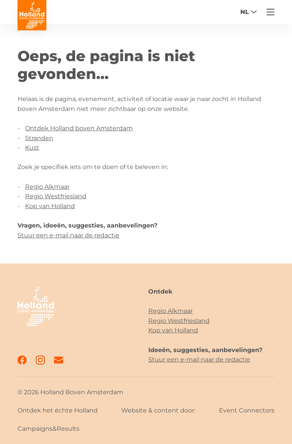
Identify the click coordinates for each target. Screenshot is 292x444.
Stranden (39, 138)
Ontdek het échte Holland (57, 410)
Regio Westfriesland (55, 196)
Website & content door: (158, 410)
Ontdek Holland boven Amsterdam (79, 128)
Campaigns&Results (48, 428)
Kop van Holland (50, 206)
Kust (32, 147)
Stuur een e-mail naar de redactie (68, 235)
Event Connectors (247, 410)
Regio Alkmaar (47, 186)
